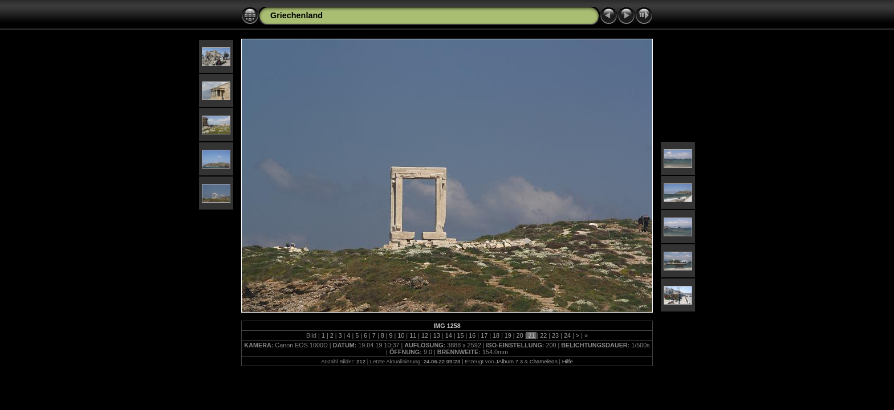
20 (520, 335)
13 (437, 335)
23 (555, 335)
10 (401, 335)
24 (567, 335)
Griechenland (296, 15)
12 (425, 335)
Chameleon (544, 361)
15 (460, 335)
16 (472, 335)
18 (496, 335)
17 (484, 335)
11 (413, 335)
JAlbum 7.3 (509, 361)
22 (543, 335)
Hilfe (567, 361)
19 (508, 335)
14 (449, 335)
